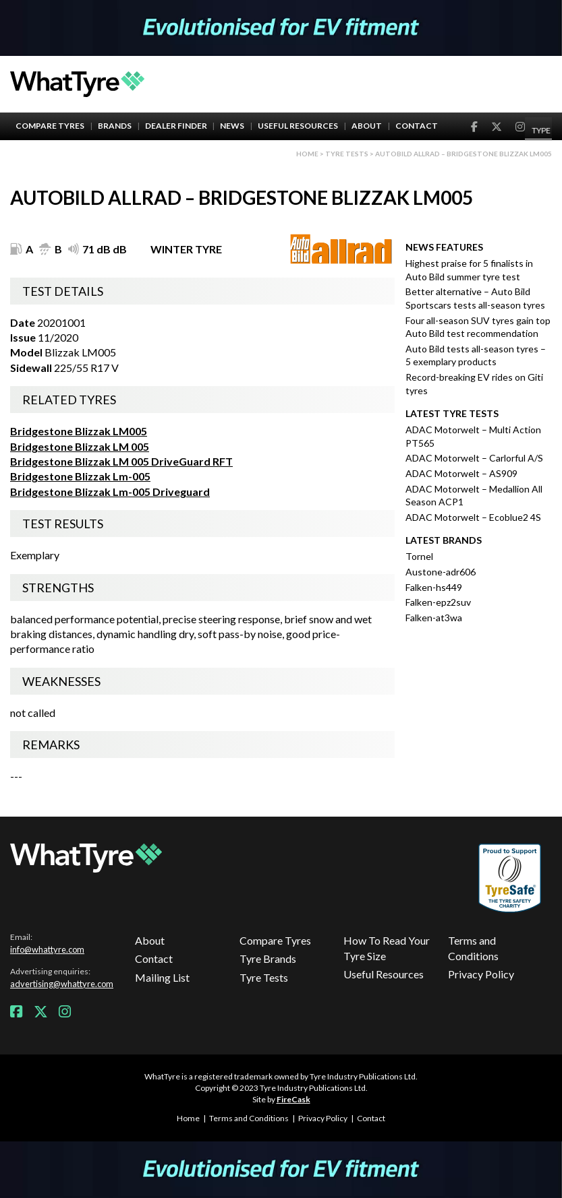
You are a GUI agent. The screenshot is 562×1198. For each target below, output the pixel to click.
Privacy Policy (481, 974)
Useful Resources (298, 126)
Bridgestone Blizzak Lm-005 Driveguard (110, 491)
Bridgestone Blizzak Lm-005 (80, 476)
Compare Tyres (50, 126)
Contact (416, 126)
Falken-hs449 (433, 587)
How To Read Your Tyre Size (386, 947)
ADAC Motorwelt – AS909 (461, 473)
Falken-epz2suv (438, 602)
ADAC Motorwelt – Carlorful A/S (474, 458)
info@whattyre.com (47, 949)
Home (307, 154)
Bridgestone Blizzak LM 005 (79, 446)
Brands (115, 126)
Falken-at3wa (433, 617)
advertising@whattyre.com (61, 983)
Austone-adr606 (440, 571)
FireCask (293, 1099)
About (367, 126)
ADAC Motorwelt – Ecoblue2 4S (473, 517)
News (232, 126)
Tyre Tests (346, 154)
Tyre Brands (268, 958)
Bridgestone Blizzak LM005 (78, 430)
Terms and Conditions (473, 947)
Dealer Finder (176, 126)
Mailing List (162, 977)
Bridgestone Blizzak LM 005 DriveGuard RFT (121, 461)
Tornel (419, 556)
